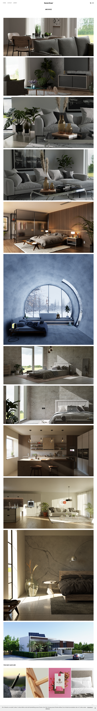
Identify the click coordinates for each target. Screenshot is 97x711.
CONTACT (9, 3)
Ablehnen (48, 708)
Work (4, 3)
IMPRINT (15, 3)
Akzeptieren (90, 707)
